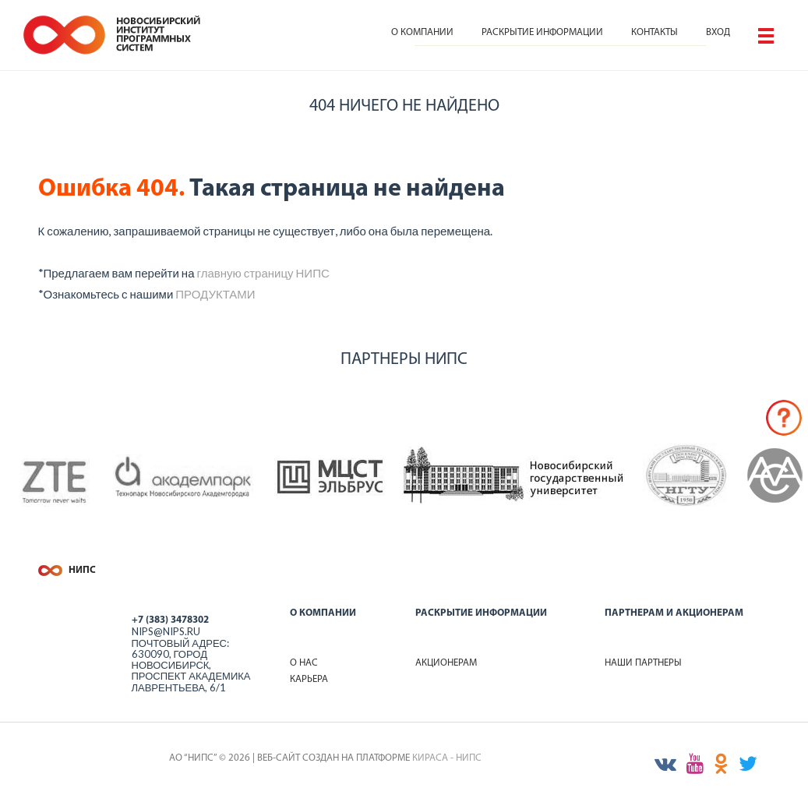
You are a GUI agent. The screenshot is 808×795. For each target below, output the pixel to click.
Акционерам (446, 663)
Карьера (309, 679)
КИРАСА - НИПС (447, 758)
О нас (304, 663)
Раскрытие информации (542, 32)
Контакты (654, 32)
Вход (718, 32)
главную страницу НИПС (262, 273)
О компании (422, 32)
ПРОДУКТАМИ (215, 294)
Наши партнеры (643, 663)
